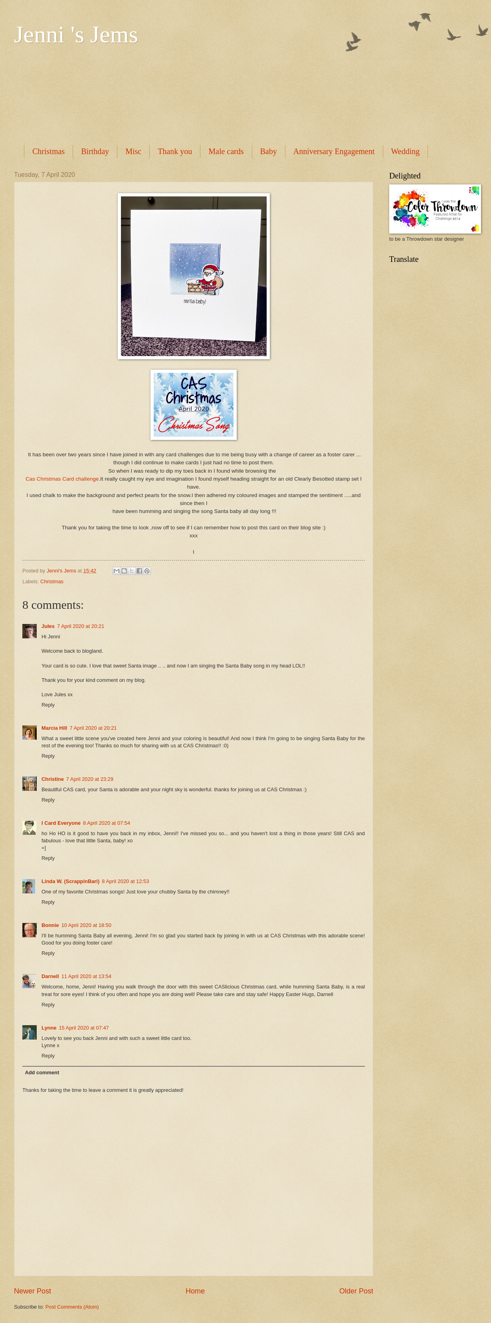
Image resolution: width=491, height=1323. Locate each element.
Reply (48, 705)
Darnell (50, 976)
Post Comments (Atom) (72, 1307)
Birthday (95, 151)
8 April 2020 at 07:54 (106, 823)
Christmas (48, 151)
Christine (53, 779)
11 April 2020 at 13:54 (86, 976)
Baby (268, 151)
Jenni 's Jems (76, 34)
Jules (48, 626)
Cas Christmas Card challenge (62, 479)
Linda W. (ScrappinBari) (70, 881)
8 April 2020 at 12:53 (125, 881)
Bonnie (50, 925)
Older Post (356, 1291)
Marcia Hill (54, 728)
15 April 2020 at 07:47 (84, 1028)
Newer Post (32, 1291)
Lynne (49, 1028)
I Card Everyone (61, 823)
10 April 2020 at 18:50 (86, 925)
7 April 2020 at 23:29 (89, 779)
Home (195, 1291)
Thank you (175, 151)
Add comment (42, 1072)
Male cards (226, 151)
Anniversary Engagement (334, 151)
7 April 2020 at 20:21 (80, 626)
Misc (133, 151)
